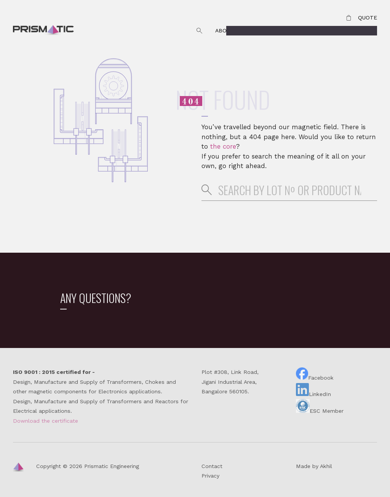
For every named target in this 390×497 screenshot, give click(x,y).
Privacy (210, 476)
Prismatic (43, 31)
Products (362, 30)
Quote (367, 17)
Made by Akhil (314, 466)
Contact (320, 30)
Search (199, 31)
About (224, 30)
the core (223, 146)
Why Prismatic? (270, 30)
